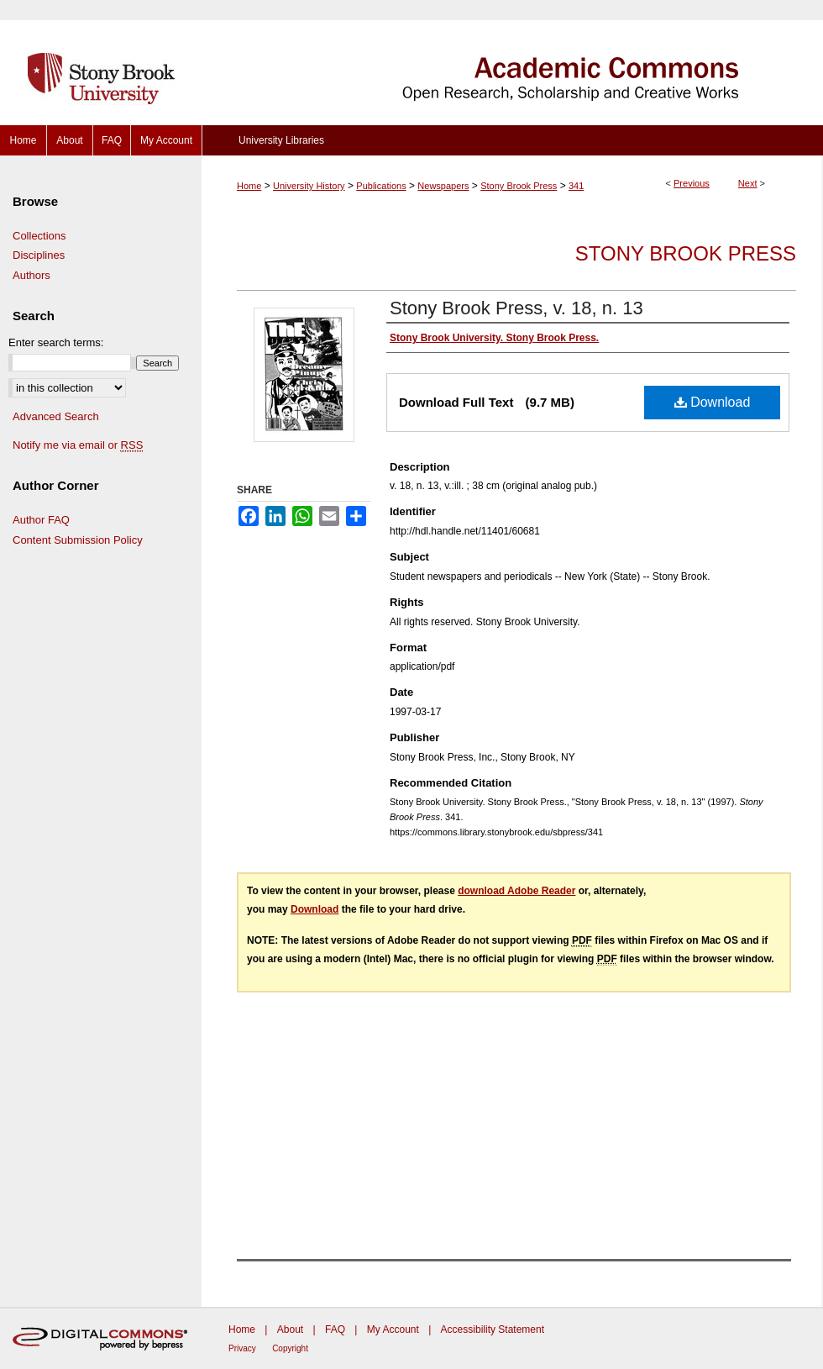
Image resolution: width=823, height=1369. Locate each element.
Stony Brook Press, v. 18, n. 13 (516, 308)
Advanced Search (56, 416)
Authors (31, 275)
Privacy (242, 1348)
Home (249, 186)
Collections (39, 235)
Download (712, 402)
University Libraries (281, 140)
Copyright (290, 1348)
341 (576, 186)
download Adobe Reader (516, 891)
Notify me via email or (78, 445)
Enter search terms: (55, 342)
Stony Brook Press (518, 186)
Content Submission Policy (78, 540)
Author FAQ (41, 519)
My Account (393, 1329)
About (290, 1329)
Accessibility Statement (492, 1329)
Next (747, 183)
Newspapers (443, 186)
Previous (692, 183)
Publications (381, 186)
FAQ (335, 1329)
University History (309, 186)
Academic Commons (512, 62)
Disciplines (39, 255)
